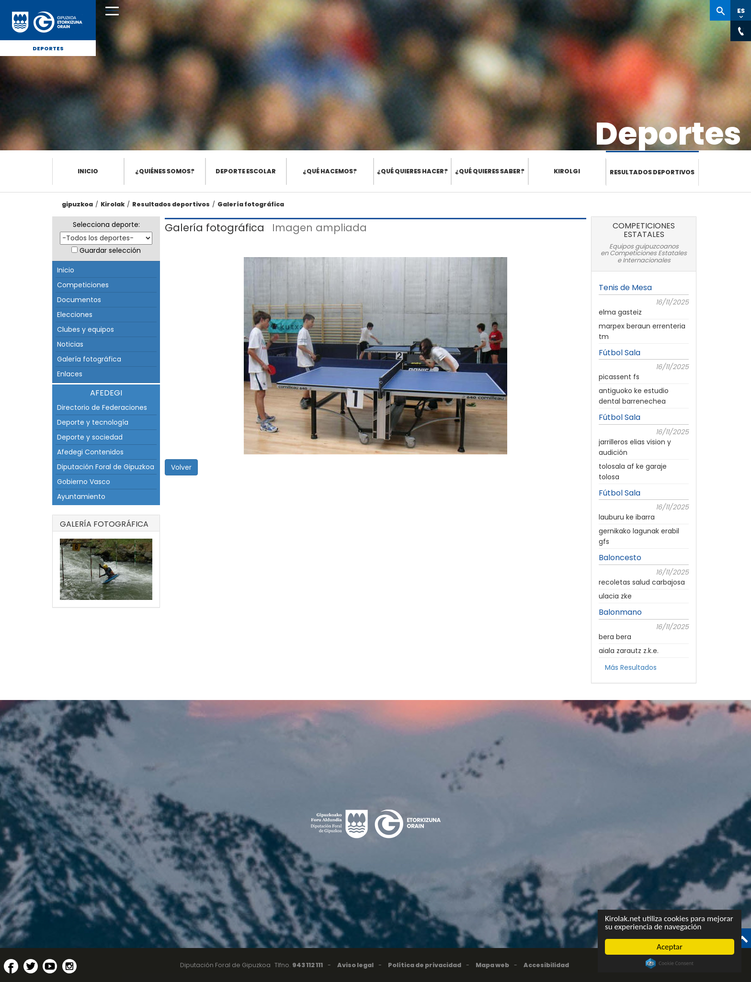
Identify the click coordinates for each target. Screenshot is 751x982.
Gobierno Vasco (83, 481)
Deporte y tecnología (92, 422)
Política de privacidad (424, 965)
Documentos (79, 300)
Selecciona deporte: (106, 224)
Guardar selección (110, 250)
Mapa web (492, 965)
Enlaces (69, 374)
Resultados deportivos (652, 172)
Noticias (70, 344)
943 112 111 (307, 965)
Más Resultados (631, 667)
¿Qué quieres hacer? (412, 171)
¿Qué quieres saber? (489, 171)
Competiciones (83, 285)
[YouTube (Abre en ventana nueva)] (50, 966)
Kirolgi (567, 171)
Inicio (88, 171)
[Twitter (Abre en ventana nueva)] (30, 966)
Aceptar (670, 947)
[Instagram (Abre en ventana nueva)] (69, 966)
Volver (181, 467)
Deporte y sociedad (90, 437)
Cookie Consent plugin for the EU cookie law (670, 963)
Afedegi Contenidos (90, 452)
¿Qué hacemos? (330, 171)
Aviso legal (355, 965)
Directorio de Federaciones (102, 407)
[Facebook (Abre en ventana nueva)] (11, 966)
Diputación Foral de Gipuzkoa (105, 467)
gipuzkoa (77, 204)
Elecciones (74, 314)
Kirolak (113, 204)
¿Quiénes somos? (164, 171)
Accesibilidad (546, 965)
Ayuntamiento (81, 496)
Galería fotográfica (250, 204)
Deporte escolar (246, 171)
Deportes (48, 48)
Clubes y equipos (85, 329)
